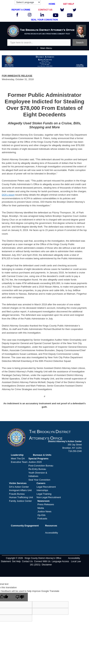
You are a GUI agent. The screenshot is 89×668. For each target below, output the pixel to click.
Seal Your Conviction (39, 479)
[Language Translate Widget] (28, 2)
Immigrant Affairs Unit (20, 490)
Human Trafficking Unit (21, 497)
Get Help (16, 561)
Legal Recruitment (46, 486)
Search (80, 42)
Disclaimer (47, 564)
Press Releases (45, 504)
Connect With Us (42, 561)
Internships (42, 490)
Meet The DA (18, 458)
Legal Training (44, 494)
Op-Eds (41, 515)
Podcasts (42, 518)
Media (40, 508)
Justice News (44, 511)
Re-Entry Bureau (37, 469)
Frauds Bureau (17, 494)
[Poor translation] (20, 597)
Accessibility (51, 532)
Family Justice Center (20, 501)
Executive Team (19, 462)
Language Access (60, 561)
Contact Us (27, 561)
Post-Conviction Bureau (41, 465)
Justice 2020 (35, 462)
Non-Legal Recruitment (49, 497)
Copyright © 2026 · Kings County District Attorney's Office (33, 558)
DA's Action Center (19, 486)
